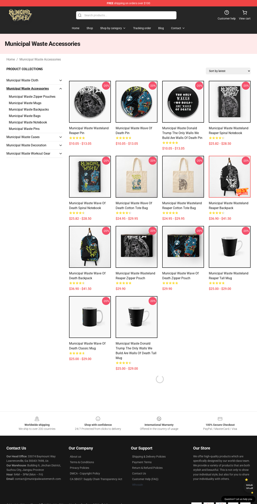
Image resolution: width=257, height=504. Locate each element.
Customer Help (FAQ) (145, 479)
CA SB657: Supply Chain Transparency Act (96, 479)
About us (75, 456)
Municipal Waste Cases (23, 137)
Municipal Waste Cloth (22, 80)
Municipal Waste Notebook (28, 122)
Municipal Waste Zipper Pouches (32, 97)
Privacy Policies (79, 467)
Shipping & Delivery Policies (149, 456)
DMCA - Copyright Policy (85, 473)
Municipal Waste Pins (24, 129)
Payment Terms (142, 462)
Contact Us (139, 473)
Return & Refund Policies (147, 467)
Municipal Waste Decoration (26, 145)
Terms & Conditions (82, 462)
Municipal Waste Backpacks (29, 109)
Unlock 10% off (249, 486)
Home (10, 59)
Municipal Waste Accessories (40, 59)
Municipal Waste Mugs (25, 103)
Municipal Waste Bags (25, 116)
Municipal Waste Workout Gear (28, 153)
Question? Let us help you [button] (238, 499)
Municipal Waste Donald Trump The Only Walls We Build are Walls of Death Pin (182, 133)
